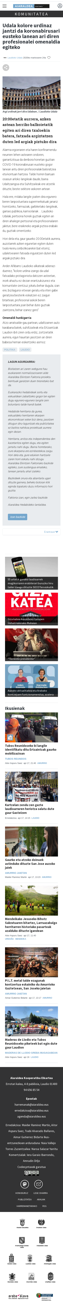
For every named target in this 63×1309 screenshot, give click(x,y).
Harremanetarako (27, 1206)
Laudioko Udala (15, 57)
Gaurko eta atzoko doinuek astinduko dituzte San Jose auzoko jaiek (30, 864)
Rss (45, 1206)
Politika (9, 349)
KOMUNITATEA (31, 14)
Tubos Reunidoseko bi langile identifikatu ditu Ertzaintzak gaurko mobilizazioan (30, 749)
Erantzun (51, 531)
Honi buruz (21, 1193)
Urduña (9, 939)
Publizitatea (25, 1199)
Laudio (25, 349)
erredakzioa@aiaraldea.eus (32, 1110)
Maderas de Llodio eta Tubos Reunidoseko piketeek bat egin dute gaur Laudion (31, 1043)
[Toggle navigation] (4, 6)
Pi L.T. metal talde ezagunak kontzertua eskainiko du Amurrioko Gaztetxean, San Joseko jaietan (30, 984)
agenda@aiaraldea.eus (31, 1116)
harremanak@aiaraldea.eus (32, 1104)
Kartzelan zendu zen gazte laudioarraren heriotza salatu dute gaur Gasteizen (29, 809)
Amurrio (42, 763)
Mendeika (20, 939)
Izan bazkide (17, 517)
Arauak (41, 1199)
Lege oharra (41, 1193)
